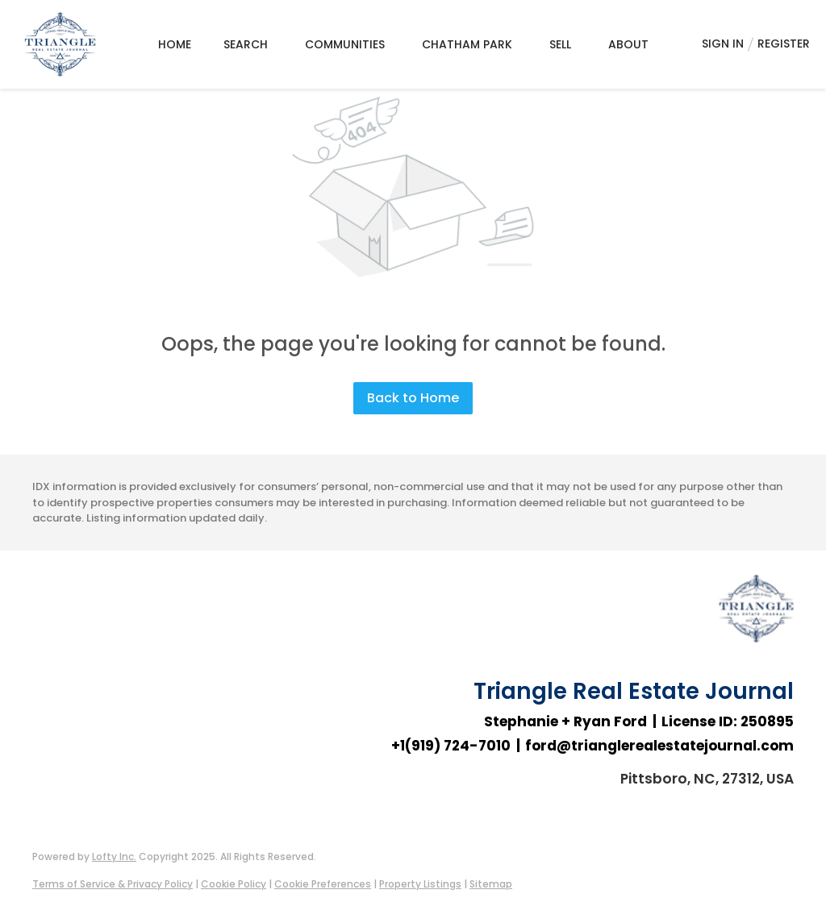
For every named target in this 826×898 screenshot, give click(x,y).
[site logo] (756, 626)
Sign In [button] (723, 43)
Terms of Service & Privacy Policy (112, 884)
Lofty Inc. (114, 856)
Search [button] (245, 44)
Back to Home (413, 398)
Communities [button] (345, 44)
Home (174, 44)
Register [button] (783, 43)
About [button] (628, 44)
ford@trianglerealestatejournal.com (659, 745)
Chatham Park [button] (467, 44)
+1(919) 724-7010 (451, 745)
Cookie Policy (233, 884)
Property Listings (420, 884)
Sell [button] (560, 44)
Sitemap (490, 884)
